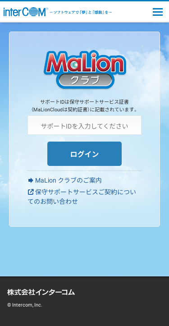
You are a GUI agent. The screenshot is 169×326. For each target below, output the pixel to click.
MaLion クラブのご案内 (68, 179)
